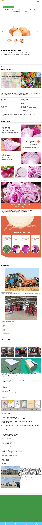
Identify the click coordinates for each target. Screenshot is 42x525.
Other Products (27, 11)
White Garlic (8, 5)
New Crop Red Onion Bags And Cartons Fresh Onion (31, 57)
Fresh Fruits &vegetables (15, 11)
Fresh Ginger (20, 7)
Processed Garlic (32, 5)
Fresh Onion (8, 7)
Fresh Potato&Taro (32, 7)
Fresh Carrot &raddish (8, 9)
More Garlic (20, 5)
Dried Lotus (20, 9)
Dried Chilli (32, 9)
